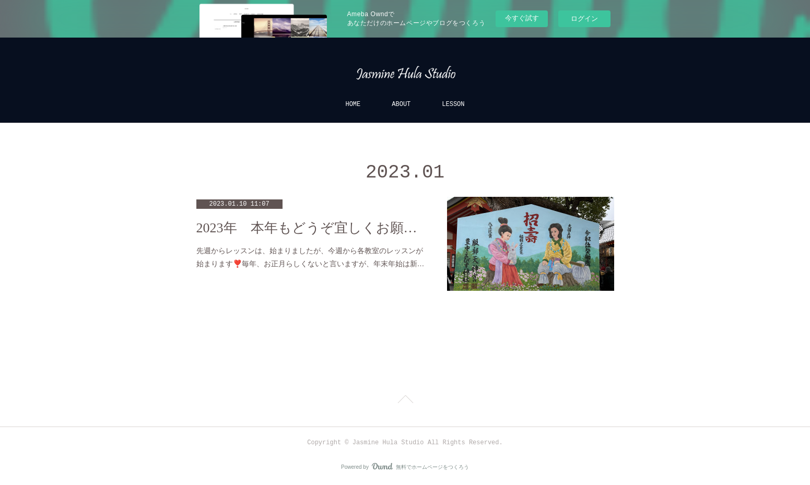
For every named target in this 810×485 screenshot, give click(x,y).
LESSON (453, 104)
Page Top (405, 401)
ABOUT (401, 104)
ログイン (584, 18)
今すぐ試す (522, 18)
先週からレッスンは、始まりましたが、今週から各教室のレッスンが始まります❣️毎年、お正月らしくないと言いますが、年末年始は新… (310, 257)
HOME (352, 104)
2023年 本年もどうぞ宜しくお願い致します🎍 (311, 227)
